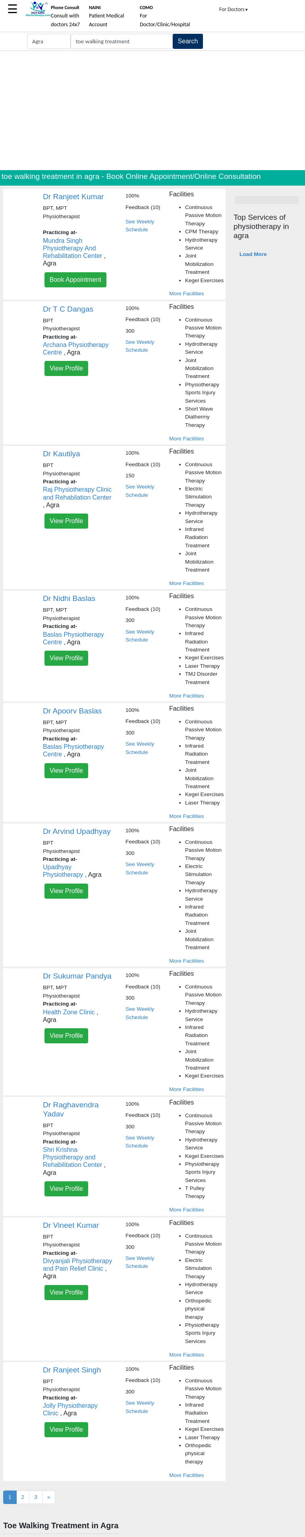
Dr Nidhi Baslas (69, 598)
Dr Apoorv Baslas (72, 711)
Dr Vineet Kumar (71, 1225)
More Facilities (186, 294)
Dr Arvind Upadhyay (77, 831)
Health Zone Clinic (69, 1012)
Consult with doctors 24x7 (65, 16)
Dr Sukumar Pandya (77, 976)
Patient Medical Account (106, 16)
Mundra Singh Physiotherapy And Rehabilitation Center (72, 248)
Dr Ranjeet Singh (72, 1370)
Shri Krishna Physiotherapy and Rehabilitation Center (72, 1157)
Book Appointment (75, 279)
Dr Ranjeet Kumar (73, 196)
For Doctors (234, 9)
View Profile (66, 368)
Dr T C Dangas (68, 309)
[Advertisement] (152, 110)
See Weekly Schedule (139, 226)
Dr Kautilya (61, 454)
